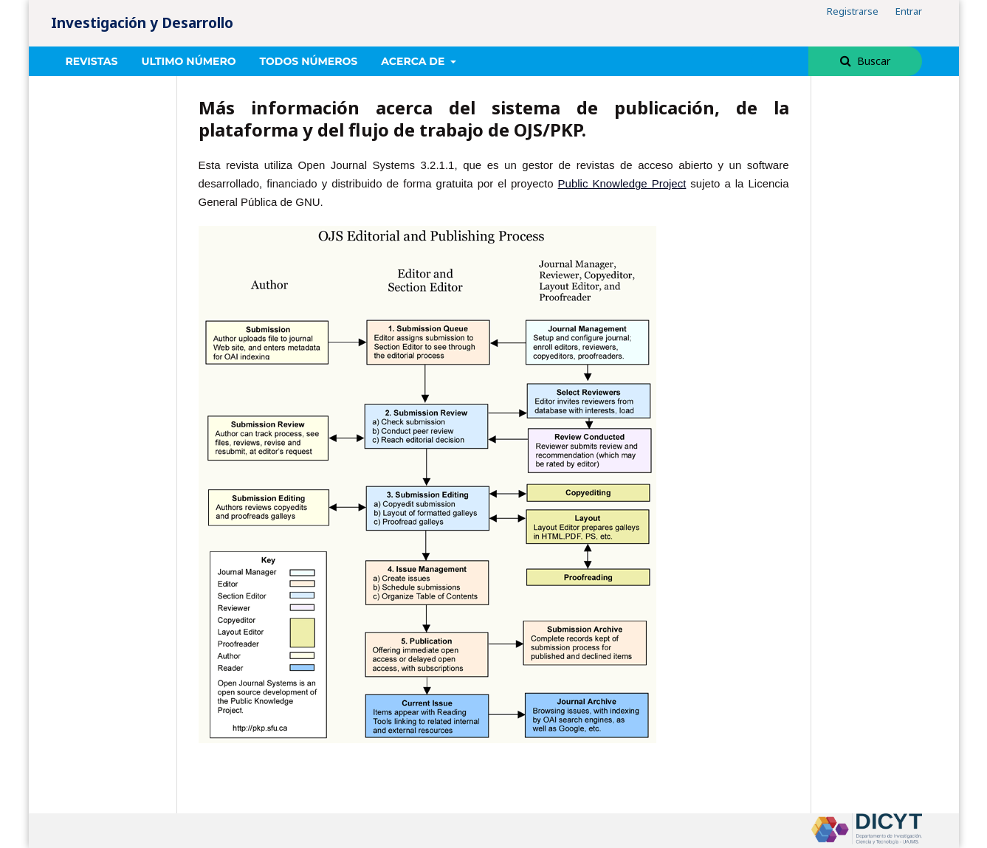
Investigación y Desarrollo (142, 22)
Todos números (309, 61)
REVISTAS (92, 61)
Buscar (872, 61)
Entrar (908, 11)
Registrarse (852, 11)
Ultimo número (188, 61)
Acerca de (414, 61)
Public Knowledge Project (622, 183)
